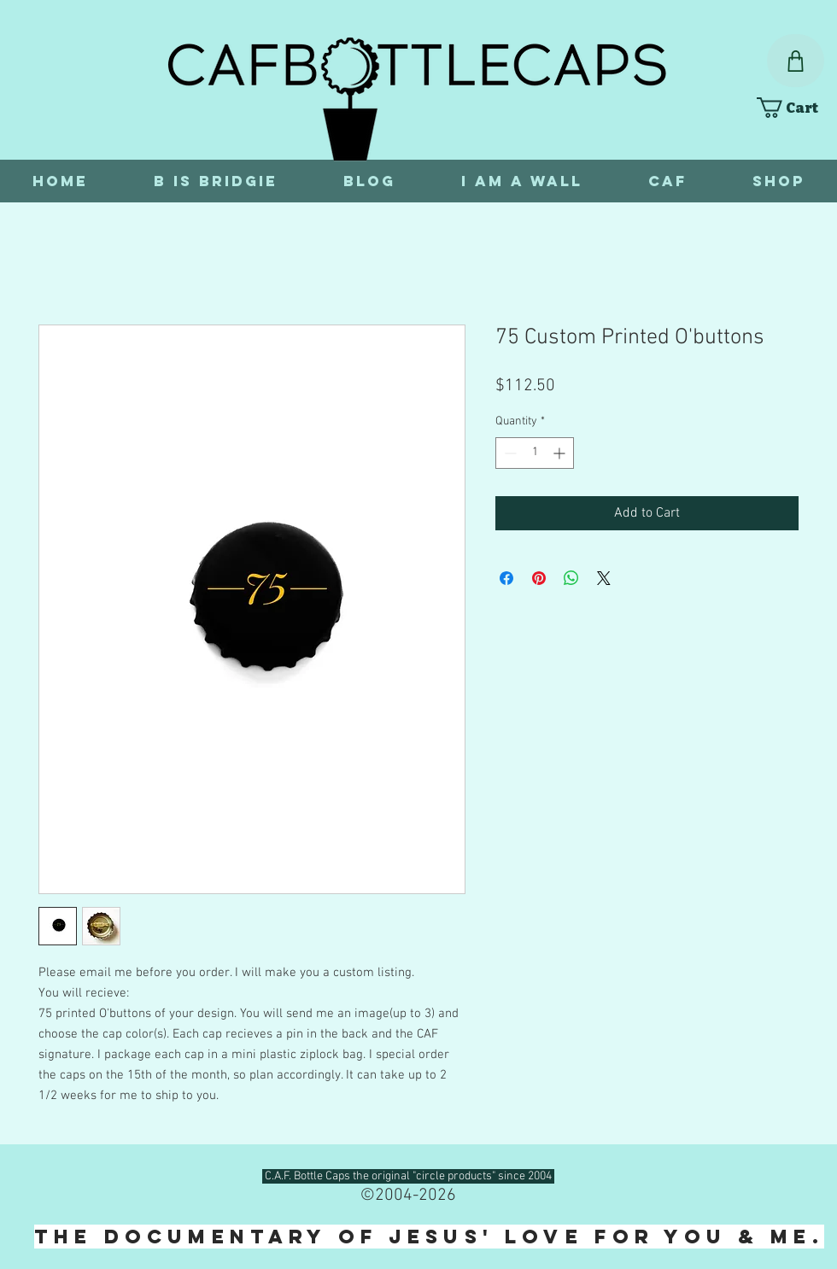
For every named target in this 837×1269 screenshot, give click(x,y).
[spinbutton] (534, 453)
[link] (795, 107)
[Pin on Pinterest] (539, 578)
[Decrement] (508, 453)
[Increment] (560, 453)
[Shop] (795, 60)
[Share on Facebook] (506, 578)
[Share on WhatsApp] (571, 578)
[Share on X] (604, 578)
